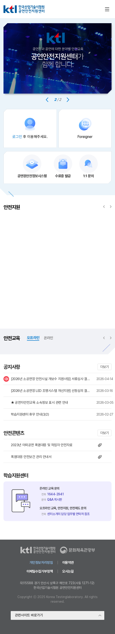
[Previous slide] (47, 99)
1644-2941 (55, 494)
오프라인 (33, 338)
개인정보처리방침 (41, 562)
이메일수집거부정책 (39, 571)
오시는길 (68, 571)
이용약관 (68, 562)
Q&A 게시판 (54, 499)
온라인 (48, 338)
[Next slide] (68, 99)
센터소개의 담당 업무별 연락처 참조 (68, 514)
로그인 (17, 136)
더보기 (104, 367)
